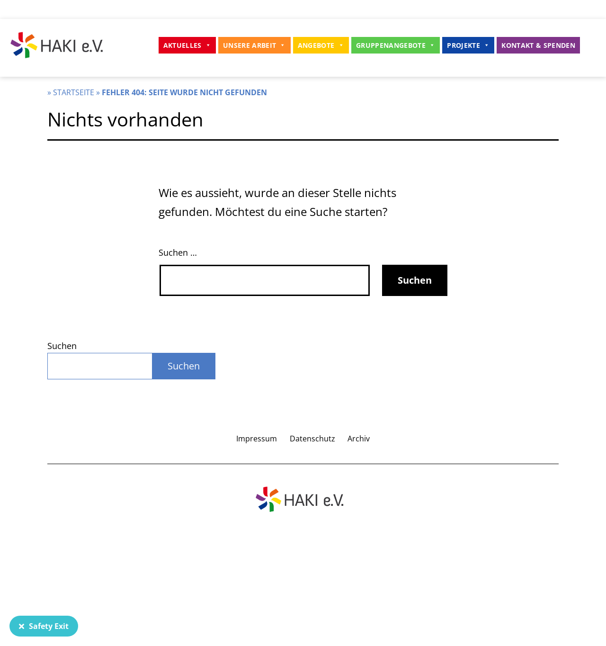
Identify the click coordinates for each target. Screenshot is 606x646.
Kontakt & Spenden (538, 45)
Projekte (468, 45)
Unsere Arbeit (254, 45)
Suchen (62, 345)
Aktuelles (187, 45)
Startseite (73, 92)
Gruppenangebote (395, 45)
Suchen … (178, 252)
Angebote (321, 45)
